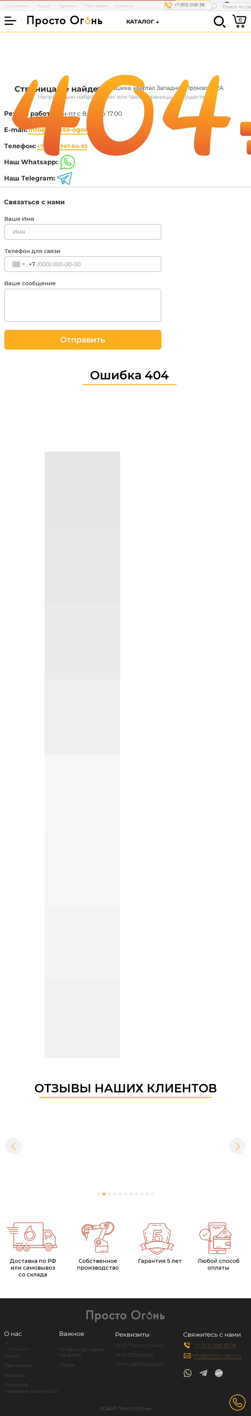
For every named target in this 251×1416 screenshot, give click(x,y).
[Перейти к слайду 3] (109, 1193)
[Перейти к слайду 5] (120, 1193)
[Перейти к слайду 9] (141, 1193)
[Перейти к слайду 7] (131, 1193)
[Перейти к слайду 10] (147, 1193)
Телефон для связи (32, 251)
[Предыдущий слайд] (13, 1146)
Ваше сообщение (30, 283)
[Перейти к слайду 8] (136, 1193)
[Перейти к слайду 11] (152, 1193)
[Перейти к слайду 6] (125, 1193)
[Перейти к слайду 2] (104, 1193)
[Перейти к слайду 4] (114, 1193)
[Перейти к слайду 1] (98, 1193)
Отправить (82, 339)
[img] (219, 1373)
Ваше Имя (19, 218)
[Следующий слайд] (237, 1146)
